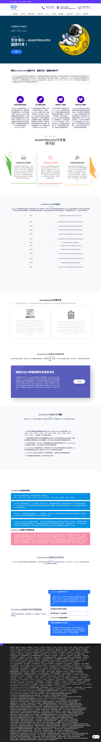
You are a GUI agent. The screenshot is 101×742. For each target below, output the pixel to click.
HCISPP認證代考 (45, 660)
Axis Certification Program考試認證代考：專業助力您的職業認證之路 (65, 700)
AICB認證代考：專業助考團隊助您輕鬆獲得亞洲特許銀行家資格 (25, 695)
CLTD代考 (36, 677)
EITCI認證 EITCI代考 (79, 660)
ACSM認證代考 (63, 690)
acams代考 (55, 654)
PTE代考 (65, 647)
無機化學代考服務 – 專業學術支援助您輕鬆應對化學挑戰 (23, 738)
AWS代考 (66, 649)
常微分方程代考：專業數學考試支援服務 (43, 730)
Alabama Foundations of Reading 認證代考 (19, 684)
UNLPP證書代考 (62, 652)
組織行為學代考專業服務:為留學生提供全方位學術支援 (23, 717)
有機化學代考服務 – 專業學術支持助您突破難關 (68, 736)
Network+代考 (74, 676)
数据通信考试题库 (14, 671)
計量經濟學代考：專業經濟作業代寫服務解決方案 (22, 725)
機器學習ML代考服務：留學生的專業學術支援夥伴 (22, 708)
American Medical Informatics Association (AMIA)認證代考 (23, 692)
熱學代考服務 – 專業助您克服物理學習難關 (20, 736)
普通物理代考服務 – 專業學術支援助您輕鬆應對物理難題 (74, 733)
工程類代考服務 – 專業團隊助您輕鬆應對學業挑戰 (46, 719)
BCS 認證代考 (41, 685)
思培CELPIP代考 (29, 658)
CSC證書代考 (86, 657)
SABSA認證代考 (35, 663)
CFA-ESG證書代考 (14, 669)
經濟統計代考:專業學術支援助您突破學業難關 (46, 727)
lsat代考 (54, 14)
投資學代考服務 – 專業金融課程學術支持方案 (43, 712)
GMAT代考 (48, 647)
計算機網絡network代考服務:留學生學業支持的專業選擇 (23, 704)
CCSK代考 (72, 649)
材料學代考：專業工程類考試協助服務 (45, 722)
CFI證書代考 (70, 652)
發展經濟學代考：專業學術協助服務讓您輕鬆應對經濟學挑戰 (76, 725)
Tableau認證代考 (75, 677)
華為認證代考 (23, 669)
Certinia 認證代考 (34, 684)
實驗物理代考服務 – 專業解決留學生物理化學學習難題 (23, 739)
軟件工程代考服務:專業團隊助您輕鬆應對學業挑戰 (70, 704)
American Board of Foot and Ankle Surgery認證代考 (60, 687)
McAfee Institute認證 (24, 665)
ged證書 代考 (47, 655)
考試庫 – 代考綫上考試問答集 (37, 693)
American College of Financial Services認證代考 (74, 689)
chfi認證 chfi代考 (37, 657)
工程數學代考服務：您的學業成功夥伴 (69, 719)
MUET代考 (38, 679)
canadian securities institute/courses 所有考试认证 (32, 681)
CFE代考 (36, 676)
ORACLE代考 (72, 650)
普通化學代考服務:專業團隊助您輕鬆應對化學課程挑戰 (23, 735)
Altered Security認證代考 (34, 660)
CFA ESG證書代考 (32, 669)
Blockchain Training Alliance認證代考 (39, 665)
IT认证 (78, 14)
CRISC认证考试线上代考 (28, 674)
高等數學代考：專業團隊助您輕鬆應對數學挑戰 (21, 728)
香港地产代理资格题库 (55, 673)
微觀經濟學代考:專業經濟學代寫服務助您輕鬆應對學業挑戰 (47, 723)
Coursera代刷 (48, 677)
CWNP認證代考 (69, 666)
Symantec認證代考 (43, 668)
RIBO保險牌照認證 (76, 657)
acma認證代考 (62, 655)
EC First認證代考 (61, 666)
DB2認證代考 (54, 655)
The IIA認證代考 (14, 666)
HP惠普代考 (35, 650)
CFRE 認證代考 (81, 682)
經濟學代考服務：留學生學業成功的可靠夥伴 (20, 723)
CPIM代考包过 (60, 676)
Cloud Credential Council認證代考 (17, 661)
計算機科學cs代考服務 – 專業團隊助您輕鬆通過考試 (42, 701)
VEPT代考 (78, 658)
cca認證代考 (21, 654)
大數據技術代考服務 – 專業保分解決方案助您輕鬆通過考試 (73, 708)
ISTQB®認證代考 (48, 681)
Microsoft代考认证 (60, 679)
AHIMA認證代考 (72, 690)
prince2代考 (13, 650)
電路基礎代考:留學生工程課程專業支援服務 (67, 720)
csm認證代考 (36, 654)
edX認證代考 (57, 682)
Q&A (19, 1)
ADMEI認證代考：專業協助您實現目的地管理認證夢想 (23, 698)
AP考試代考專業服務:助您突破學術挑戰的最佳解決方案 (58, 693)
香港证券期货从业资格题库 (16, 673)
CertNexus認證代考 (67, 663)
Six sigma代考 (25, 652)
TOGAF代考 (84, 649)
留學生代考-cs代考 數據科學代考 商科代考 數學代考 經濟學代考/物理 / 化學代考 (29, 700)
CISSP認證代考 (13, 657)
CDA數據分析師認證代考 (77, 668)
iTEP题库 (68, 674)
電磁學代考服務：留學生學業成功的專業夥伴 (73, 735)
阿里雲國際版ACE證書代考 (61, 658)
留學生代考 (31, 14)
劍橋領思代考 (37, 658)
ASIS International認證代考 (16, 663)
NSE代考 (42, 677)
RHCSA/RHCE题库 (24, 671)
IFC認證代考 (13, 658)
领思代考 (48, 692)
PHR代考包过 (51, 679)
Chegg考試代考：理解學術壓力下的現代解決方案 (47, 696)
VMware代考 (65, 650)
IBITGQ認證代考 (85, 663)
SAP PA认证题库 (78, 669)
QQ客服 (79, 381)
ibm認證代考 (43, 654)
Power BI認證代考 (65, 677)
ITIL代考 (23, 649)
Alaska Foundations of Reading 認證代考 (28, 685)
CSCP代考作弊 (83, 677)
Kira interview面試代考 (15, 660)
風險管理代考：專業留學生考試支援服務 (19, 714)
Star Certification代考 (36, 666)
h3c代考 (12, 649)
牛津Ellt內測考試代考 (54, 668)
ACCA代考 (41, 647)
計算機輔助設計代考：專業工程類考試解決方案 (67, 722)
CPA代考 (49, 654)
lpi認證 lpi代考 (80, 654)
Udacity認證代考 (29, 682)
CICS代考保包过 (56, 677)
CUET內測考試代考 (65, 668)
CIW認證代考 (77, 652)
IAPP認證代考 (30, 661)
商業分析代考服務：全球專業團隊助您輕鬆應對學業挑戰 (44, 714)
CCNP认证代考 (75, 674)
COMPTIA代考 (28, 650)
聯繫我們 (30, 1)
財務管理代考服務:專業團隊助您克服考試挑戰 (67, 715)
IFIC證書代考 (72, 658)
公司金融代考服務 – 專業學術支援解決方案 (51, 711)
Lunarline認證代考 (14, 665)
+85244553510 (50, 8)
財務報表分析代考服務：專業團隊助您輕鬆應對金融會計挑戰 (69, 712)
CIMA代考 (18, 652)
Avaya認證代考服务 (77, 687)
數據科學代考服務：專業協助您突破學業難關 (20, 706)
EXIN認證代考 (58, 663)
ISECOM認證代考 (75, 665)
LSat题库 (63, 674)
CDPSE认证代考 (84, 674)
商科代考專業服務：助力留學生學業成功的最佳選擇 (70, 714)
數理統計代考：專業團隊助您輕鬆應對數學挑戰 (21, 730)
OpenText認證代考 (24, 668)
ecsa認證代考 (70, 655)
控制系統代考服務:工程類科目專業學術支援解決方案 (22, 722)
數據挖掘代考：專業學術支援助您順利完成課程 (46, 708)
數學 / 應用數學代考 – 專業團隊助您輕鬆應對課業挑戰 (70, 727)
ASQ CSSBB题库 (41, 669)
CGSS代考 (81, 676)
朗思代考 (75, 647)
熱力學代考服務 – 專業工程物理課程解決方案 (45, 720)
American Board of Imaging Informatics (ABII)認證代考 (30, 689)
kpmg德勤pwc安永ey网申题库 (76, 671)
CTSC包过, (31, 679)
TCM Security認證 (85, 665)
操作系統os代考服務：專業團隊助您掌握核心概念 (69, 703)
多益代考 (40, 14)
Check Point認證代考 (87, 666)
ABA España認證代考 (15, 681)
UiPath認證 (59, 657)
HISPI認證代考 (76, 663)
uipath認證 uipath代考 (15, 655)
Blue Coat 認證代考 (87, 684)
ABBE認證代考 (86, 681)
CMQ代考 (44, 679)
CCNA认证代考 (55, 674)
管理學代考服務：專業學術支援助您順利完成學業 (22, 715)
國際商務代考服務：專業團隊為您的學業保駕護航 (22, 719)
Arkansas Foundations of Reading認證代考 (19, 693)
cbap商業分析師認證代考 (47, 658)
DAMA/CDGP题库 (50, 671)
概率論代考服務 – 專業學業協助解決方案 (43, 728)
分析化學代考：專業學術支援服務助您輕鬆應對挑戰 (50, 738)
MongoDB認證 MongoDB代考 (49, 657)
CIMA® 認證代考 (73, 682)
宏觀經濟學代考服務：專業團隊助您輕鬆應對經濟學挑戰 (75, 723)
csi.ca (46, 14)
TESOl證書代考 (46, 652)
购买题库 (61, 14)
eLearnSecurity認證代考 (40, 661)
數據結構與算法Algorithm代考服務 (18, 703)
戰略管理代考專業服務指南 (43, 717)
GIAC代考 (61, 654)
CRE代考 (87, 676)
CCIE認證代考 (85, 655)
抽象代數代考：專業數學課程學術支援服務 (67, 731)
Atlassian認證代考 (88, 687)
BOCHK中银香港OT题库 (43, 673)
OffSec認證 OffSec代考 (68, 660)
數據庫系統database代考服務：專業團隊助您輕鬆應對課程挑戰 (42, 703)
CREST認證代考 (50, 661)
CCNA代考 (29, 657)
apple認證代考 (13, 654)
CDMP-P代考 (13, 677)
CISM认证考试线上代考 (15, 674)
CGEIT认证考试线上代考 (68, 673)
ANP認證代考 (78, 681)
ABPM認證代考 (58, 689)
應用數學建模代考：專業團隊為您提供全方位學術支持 (23, 733)
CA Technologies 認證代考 (45, 684)
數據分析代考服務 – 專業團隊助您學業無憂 (71, 706)
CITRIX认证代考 (50, 650)
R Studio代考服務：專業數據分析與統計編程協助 (74, 709)
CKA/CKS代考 (30, 649)
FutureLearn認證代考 (39, 682)
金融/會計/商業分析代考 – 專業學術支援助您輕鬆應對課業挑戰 (24, 711)
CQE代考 (22, 676)
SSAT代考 (81, 647)
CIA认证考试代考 (14, 676)
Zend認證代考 (77, 655)
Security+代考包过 (28, 677)
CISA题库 (32, 671)
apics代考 (67, 654)
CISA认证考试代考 (79, 673)
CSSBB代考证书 (29, 676)
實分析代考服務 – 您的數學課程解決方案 (63, 730)
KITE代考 (84, 658)
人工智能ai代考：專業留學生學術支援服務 (47, 704)
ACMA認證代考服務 (49, 689)
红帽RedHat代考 (51, 649)
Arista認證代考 (13, 689)
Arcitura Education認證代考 (71, 692)
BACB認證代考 (49, 685)
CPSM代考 (20, 677)
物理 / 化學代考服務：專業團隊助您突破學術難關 (48, 733)
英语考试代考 (87, 679)
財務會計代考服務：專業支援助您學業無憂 (72, 711)
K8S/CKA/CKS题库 (40, 671)
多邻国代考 (29, 647)
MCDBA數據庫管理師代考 (36, 655)
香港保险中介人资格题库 (30, 673)
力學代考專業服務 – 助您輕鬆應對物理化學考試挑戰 (49, 735)
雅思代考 (69, 14)
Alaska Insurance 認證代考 (60, 685)
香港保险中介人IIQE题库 (62, 671)
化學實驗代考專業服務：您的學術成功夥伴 (47, 739)
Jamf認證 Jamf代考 (14, 668)
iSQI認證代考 (57, 681)
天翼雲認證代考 (88, 668)
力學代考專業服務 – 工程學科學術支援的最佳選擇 (22, 720)
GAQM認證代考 (66, 665)
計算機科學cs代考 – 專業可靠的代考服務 (19, 701)
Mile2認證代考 (27, 663)
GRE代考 (22, 14)
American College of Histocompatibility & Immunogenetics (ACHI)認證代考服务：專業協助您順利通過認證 (34, 690)
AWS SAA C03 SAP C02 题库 (53, 669)
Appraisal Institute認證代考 (58, 692)
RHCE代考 (17, 649)
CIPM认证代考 (13, 679)
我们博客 (85, 14)
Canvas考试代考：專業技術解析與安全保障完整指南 (22, 696)
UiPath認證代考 (67, 657)
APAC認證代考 (48, 682)
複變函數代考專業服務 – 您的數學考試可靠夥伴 (21, 731)
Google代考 (24, 660)
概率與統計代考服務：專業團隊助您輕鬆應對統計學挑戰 (46, 706)
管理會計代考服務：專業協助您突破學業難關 (20, 712)
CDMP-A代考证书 (51, 676)
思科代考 (87, 647)
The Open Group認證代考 (25, 666)
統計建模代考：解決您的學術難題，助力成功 (20, 709)
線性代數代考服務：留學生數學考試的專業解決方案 (66, 728)
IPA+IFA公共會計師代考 (35, 652)
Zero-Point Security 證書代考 (49, 666)
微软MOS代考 (59, 649)
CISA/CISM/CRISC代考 (40, 649)
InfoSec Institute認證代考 (61, 661)
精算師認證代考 (25, 655)
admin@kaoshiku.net (87, 8)
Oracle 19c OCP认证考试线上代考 (43, 674)
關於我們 (24, 1)
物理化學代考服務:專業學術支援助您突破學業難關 (75, 738)
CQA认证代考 (43, 676)
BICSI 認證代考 (13, 685)
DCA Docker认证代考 (23, 679)
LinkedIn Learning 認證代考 (67, 681)
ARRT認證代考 (41, 692)
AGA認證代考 (64, 682)
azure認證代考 (28, 654)
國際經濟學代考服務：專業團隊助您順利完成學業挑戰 (47, 725)
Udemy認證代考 (20, 682)
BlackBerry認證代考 (77, 684)
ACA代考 (12, 652)
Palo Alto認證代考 (34, 668)
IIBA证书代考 (20, 650)
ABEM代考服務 (44, 687)
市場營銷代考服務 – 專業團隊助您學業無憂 (45, 715)
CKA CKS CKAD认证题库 (67, 669)
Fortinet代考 (79, 650)
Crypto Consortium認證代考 (55, 665)
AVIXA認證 (13, 682)
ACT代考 (54, 647)
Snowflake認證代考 (70, 679)
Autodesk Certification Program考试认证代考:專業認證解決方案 (51, 698)
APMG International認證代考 (47, 663)
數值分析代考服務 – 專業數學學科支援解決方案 (45, 731)
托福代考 (15, 14)
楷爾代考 (78, 649)
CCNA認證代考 (79, 679)
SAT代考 (60, 647)
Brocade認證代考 (57, 684)
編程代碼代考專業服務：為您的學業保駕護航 (66, 701)
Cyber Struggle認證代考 (73, 661)
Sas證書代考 (54, 652)
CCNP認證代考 (22, 657)
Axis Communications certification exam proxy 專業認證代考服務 (24, 687)
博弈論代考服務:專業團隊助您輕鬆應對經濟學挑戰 (22, 727)
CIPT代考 (67, 676)
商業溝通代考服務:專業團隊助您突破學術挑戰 (62, 717)
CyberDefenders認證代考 (55, 660)
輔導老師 (15, 1)
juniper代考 (73, 654)
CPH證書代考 (20, 658)
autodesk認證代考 (86, 652)
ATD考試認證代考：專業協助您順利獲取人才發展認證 (54, 695)
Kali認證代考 (78, 666)
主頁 (10, 1)
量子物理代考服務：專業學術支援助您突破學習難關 (44, 736)
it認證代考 (42, 650)
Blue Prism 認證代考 (66, 684)
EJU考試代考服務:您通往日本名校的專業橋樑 (70, 696)
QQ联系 (16, 51)
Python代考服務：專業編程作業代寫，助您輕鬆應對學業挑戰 (47, 709)
